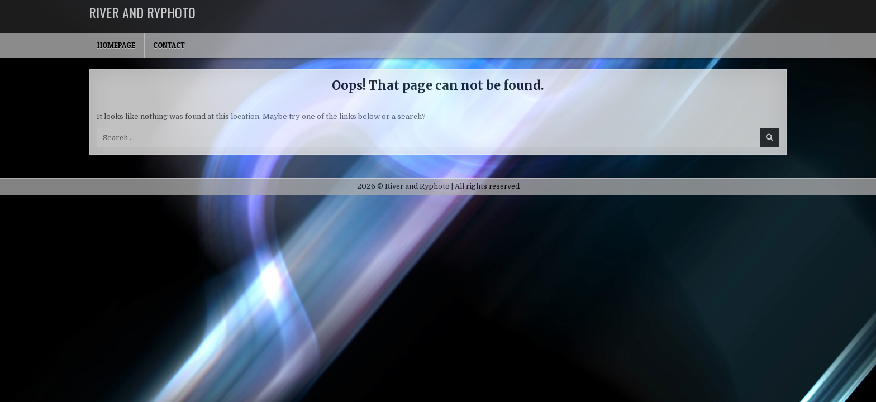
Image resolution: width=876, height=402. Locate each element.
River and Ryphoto (142, 12)
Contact (169, 45)
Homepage (116, 45)
